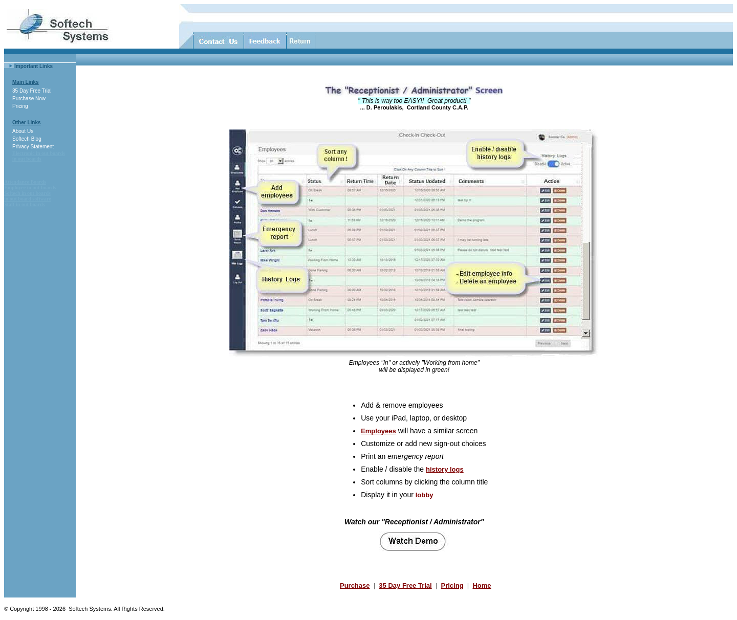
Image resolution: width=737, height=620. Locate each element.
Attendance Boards (25, 182)
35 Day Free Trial (32, 91)
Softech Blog (26, 139)
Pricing (20, 106)
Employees (378, 431)
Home (481, 585)
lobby (424, 495)
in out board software (27, 199)
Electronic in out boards (38, 153)
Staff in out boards (24, 204)
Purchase (355, 585)
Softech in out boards (27, 193)
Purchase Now (29, 98)
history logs (445, 469)
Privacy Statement (33, 146)
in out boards (26, 159)
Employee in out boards (30, 187)
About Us (22, 131)
